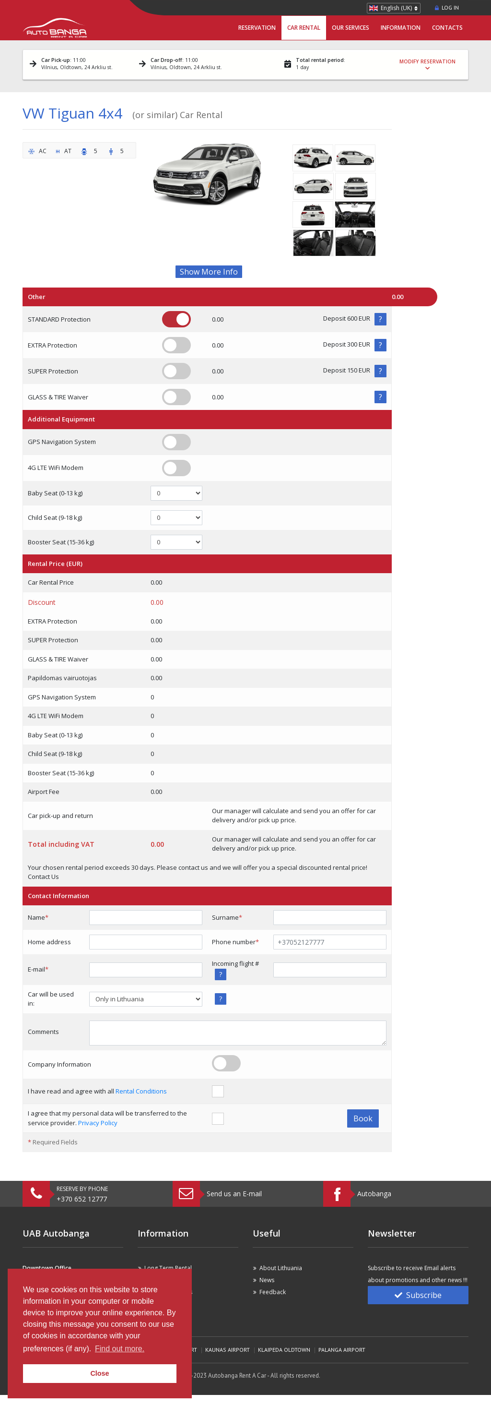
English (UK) (396, 8)
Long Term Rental (168, 1268)
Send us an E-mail (234, 1193)
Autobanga (374, 1193)
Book (363, 1118)
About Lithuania (280, 1268)
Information (401, 28)
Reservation (257, 28)
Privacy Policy (97, 1122)
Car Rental (303, 28)
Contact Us (43, 876)
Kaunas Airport (227, 1349)
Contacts (447, 28)
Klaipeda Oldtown (284, 1349)
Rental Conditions (141, 1091)
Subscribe (418, 1295)
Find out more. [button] (119, 1349)
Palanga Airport (341, 1349)
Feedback (272, 1292)
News (266, 1280)
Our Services (350, 28)
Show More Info (209, 271)
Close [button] (99, 1373)
